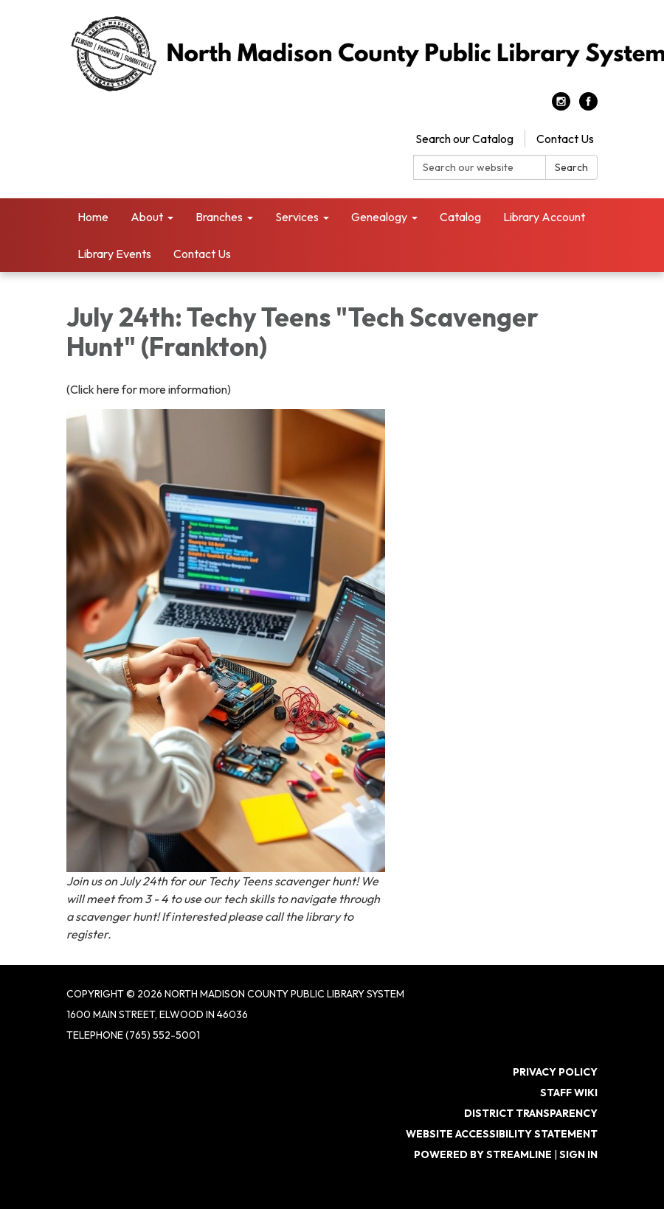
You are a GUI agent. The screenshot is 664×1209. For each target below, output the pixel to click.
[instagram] (561, 106)
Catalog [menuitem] (460, 216)
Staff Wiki (569, 1092)
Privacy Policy (555, 1072)
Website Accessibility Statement (502, 1133)
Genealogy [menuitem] (379, 216)
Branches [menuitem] (219, 216)
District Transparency (531, 1113)
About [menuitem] (147, 216)
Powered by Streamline (483, 1154)
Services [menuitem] (297, 216)
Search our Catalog (464, 138)
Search (571, 167)
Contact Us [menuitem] (202, 253)
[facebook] (588, 106)
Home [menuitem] (92, 216)
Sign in (578, 1154)
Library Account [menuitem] (544, 216)
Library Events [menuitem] (114, 253)
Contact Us (565, 138)
